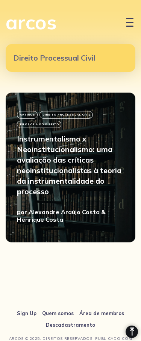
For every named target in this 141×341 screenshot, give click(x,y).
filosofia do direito (39, 124)
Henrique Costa (40, 219)
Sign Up (26, 313)
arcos (31, 22)
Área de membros (101, 313)
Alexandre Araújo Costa (64, 212)
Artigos (27, 114)
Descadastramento (70, 325)
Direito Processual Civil (66, 114)
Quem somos (58, 313)
